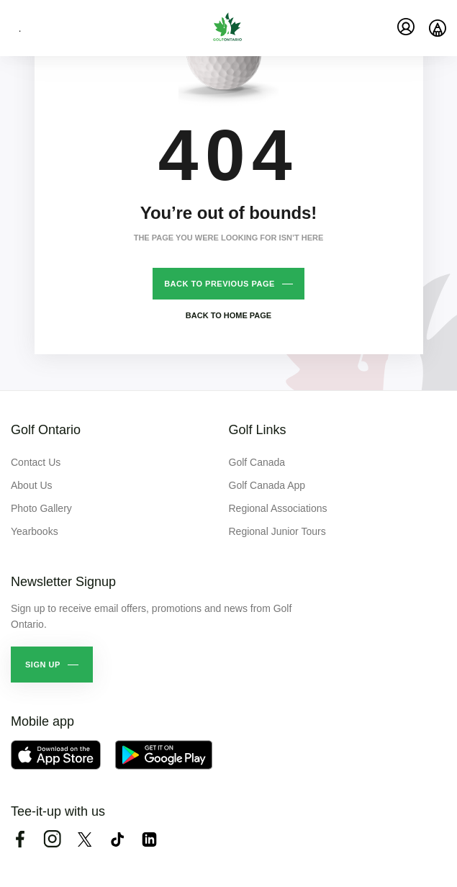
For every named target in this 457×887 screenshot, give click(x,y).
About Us (32, 485)
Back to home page (228, 315)
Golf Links (257, 430)
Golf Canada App (267, 485)
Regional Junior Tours (277, 531)
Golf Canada (257, 462)
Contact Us (35, 462)
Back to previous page (219, 283)
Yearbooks (34, 531)
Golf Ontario (46, 430)
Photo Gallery (41, 508)
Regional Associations (278, 508)
